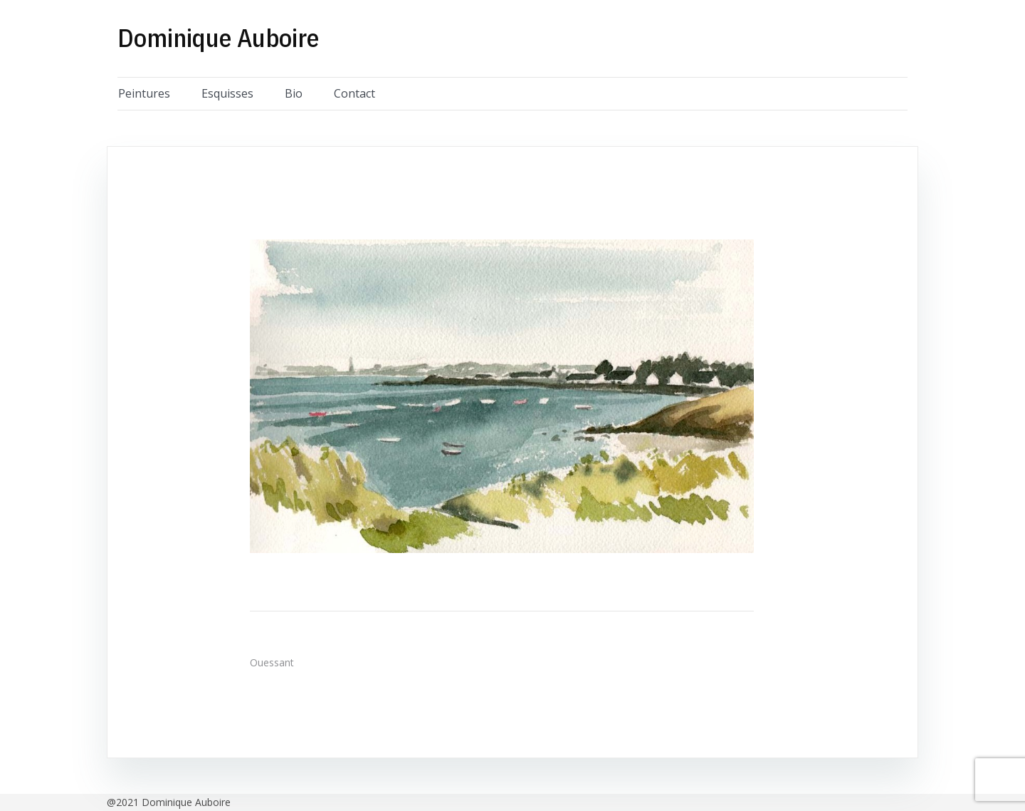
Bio (294, 93)
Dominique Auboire (218, 37)
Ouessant (272, 662)
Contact (354, 93)
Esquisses (227, 93)
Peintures (144, 93)
